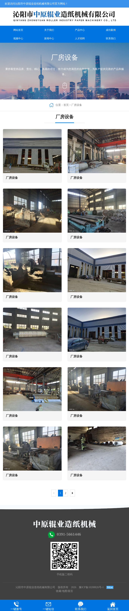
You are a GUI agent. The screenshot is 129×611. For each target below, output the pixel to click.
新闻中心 (49, 38)
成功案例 (111, 30)
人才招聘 (80, 38)
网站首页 (18, 30)
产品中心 (80, 30)
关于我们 (49, 30)
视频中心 (18, 38)
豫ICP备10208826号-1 (91, 587)
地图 (64, 591)
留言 (70, 591)
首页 (66, 105)
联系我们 (111, 38)
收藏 (58, 591)
